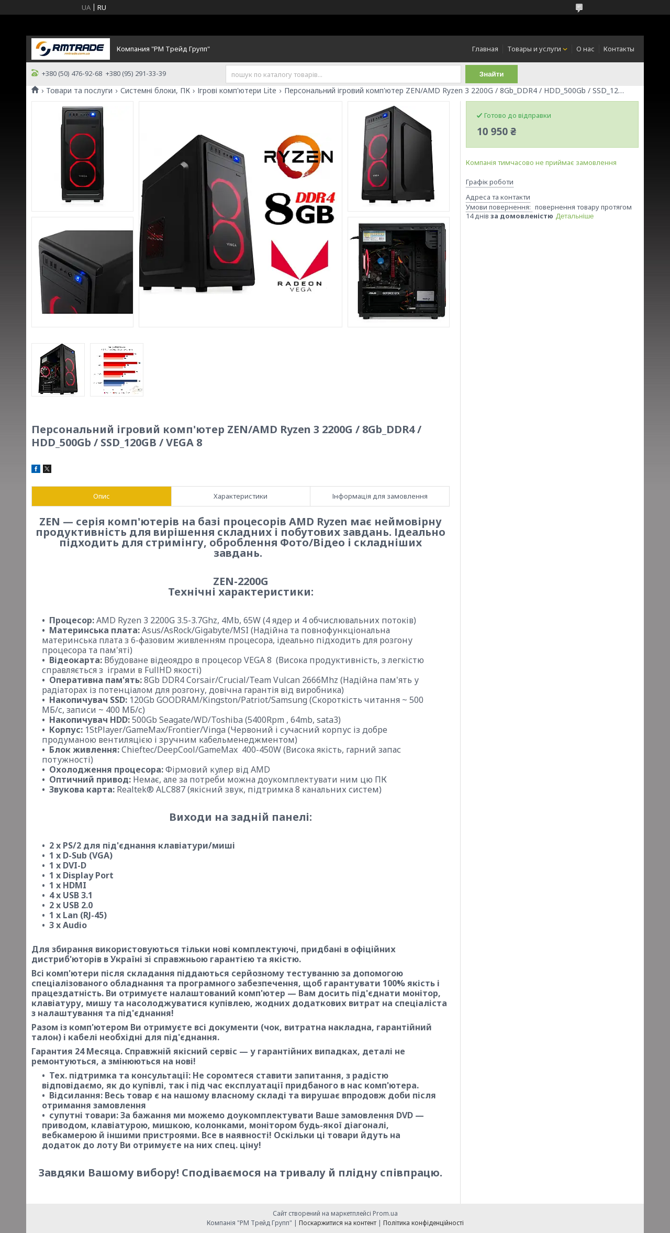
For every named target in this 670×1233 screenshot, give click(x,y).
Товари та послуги (79, 90)
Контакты (619, 48)
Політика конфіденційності (423, 1222)
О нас (585, 48)
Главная (485, 48)
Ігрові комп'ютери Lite (236, 90)
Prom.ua (385, 1213)
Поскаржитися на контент (337, 1222)
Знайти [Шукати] (491, 74)
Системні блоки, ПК (155, 90)
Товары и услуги (534, 48)
